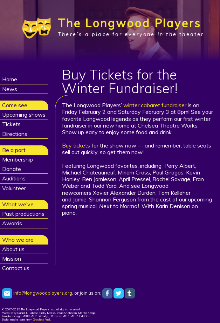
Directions (14, 133)
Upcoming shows (24, 114)
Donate (11, 168)
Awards (12, 223)
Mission (11, 258)
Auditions (14, 178)
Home (9, 79)
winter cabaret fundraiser (154, 105)
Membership (17, 159)
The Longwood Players (129, 23)
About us (13, 249)
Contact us (15, 268)
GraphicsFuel (41, 319)
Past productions (23, 213)
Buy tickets (76, 145)
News (9, 88)
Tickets (11, 124)
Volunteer (14, 188)
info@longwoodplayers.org (37, 293)
